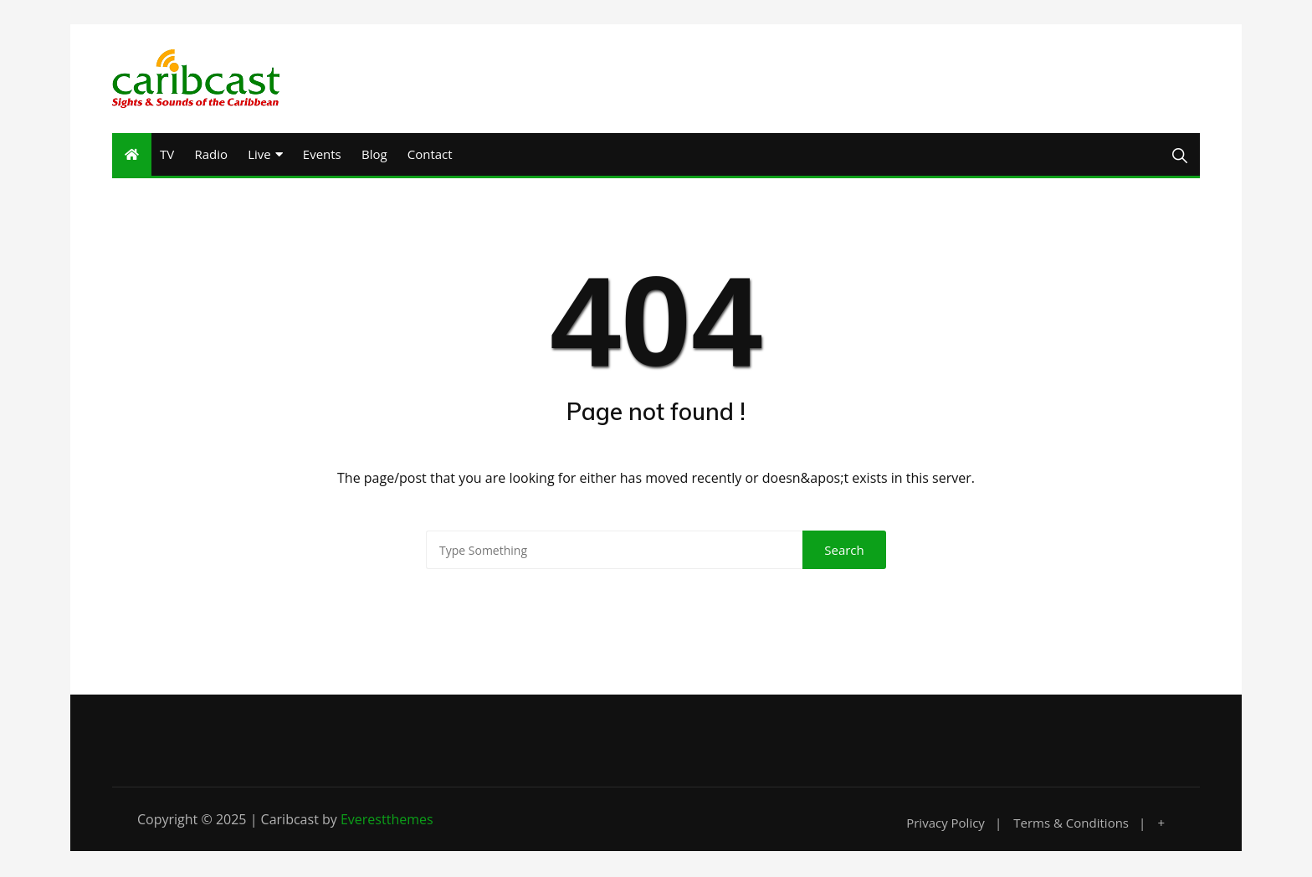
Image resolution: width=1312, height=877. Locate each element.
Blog (374, 154)
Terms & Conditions (1071, 824)
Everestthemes (387, 821)
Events (322, 154)
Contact (430, 154)
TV (167, 154)
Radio (211, 154)
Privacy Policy (945, 824)
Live (259, 154)
